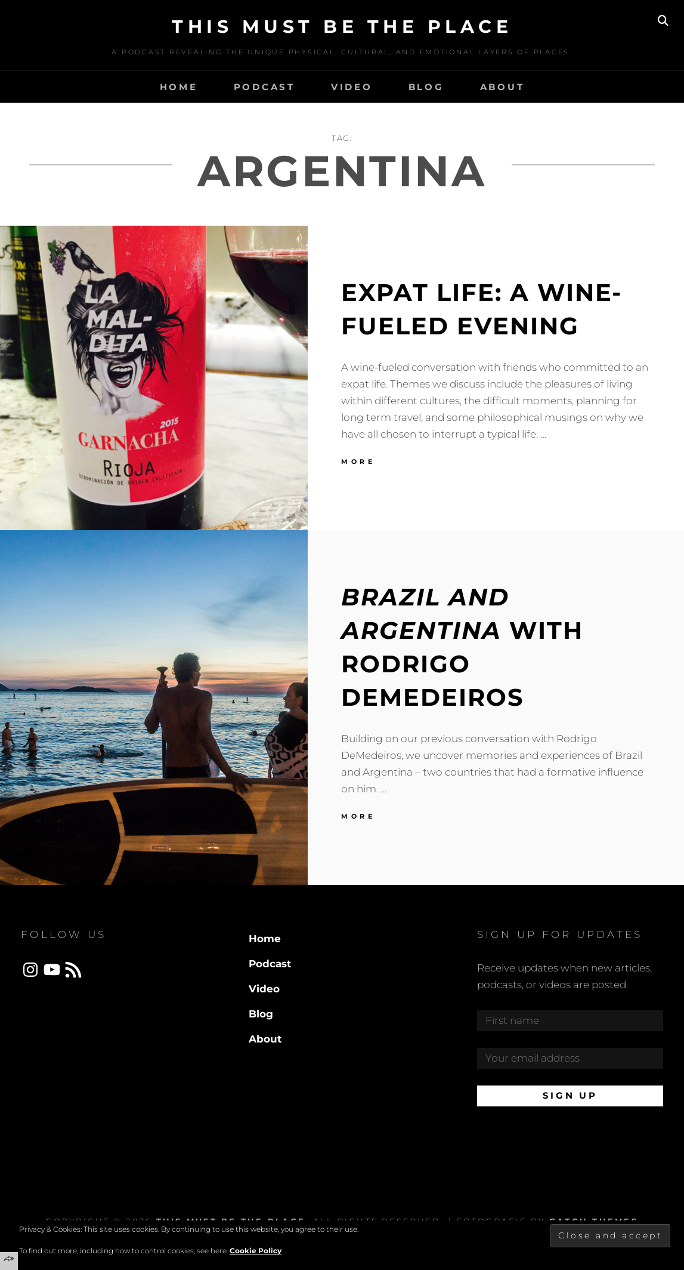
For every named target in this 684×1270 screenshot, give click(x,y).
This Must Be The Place (342, 27)
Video (352, 87)
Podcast (264, 87)
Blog (426, 87)
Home (179, 87)
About (502, 87)
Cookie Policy (255, 1250)
